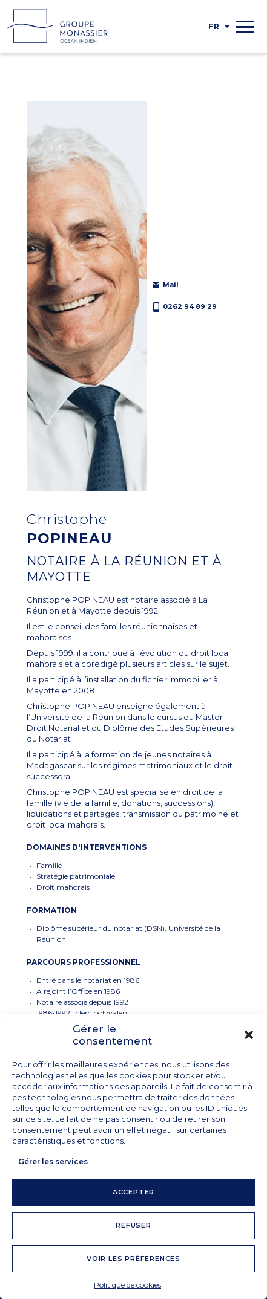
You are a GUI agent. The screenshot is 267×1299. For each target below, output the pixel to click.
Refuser (133, 1225)
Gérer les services (53, 1161)
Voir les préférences (133, 1258)
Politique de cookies (127, 1284)
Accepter (133, 1192)
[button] (249, 1035)
